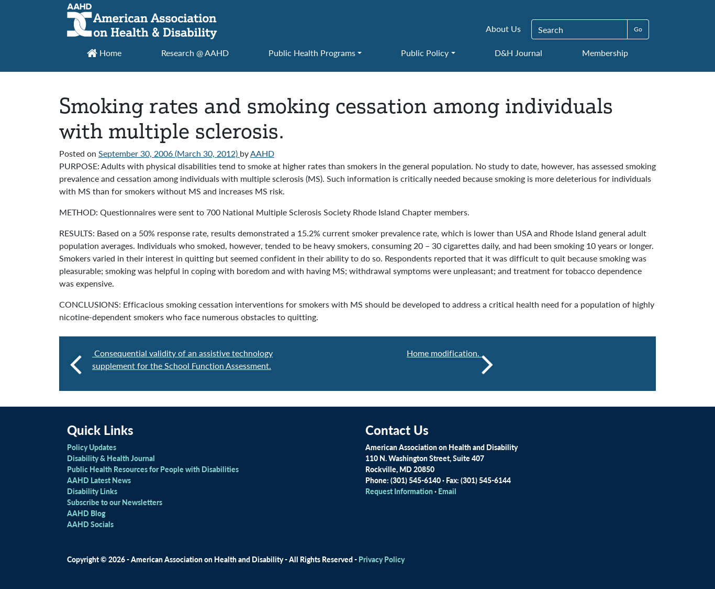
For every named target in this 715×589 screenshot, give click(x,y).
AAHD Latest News (99, 480)
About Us (503, 29)
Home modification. (450, 363)
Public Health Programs (312, 53)
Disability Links (92, 491)
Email (447, 491)
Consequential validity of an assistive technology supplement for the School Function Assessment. (182, 359)
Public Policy (425, 53)
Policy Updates (91, 447)
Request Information (399, 491)
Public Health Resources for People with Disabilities (153, 469)
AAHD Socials (90, 524)
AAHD (262, 153)
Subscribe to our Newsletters (114, 502)
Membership (605, 53)
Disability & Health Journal (111, 458)
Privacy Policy (382, 559)
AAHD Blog (86, 513)
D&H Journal (518, 53)
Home (104, 53)
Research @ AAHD (195, 53)
